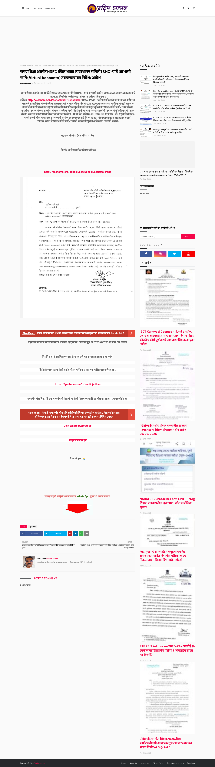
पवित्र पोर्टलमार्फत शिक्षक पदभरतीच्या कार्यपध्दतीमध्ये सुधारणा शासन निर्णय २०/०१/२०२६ (80, 333)
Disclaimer (191, 763)
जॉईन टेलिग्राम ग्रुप (77, 440)
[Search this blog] (160, 236)
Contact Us (50, 8)
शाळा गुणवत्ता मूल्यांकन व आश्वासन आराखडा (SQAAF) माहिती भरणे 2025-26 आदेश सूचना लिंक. (172, 131)
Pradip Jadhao (39, 763)
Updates (30, 66)
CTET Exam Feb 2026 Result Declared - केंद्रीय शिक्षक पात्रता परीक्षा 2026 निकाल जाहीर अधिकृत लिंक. (172, 119)
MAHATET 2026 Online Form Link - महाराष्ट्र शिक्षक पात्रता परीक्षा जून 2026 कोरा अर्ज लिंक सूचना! (167, 503)
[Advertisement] (107, 39)
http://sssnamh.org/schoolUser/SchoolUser (55, 100)
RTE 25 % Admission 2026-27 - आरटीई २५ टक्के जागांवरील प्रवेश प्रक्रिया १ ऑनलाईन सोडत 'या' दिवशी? (172, 107)
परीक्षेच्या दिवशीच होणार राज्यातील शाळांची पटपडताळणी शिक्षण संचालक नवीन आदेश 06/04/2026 (163, 429)
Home (28, 8)
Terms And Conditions (175, 763)
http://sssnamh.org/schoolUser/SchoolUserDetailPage (77, 171)
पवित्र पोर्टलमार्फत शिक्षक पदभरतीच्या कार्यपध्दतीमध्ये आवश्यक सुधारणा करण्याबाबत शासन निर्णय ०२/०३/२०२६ (166, 743)
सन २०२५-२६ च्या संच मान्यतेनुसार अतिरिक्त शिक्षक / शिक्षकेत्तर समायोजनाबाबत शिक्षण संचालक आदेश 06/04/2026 (166, 173)
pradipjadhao (25, 83)
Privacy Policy (158, 763)
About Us (38, 8)
